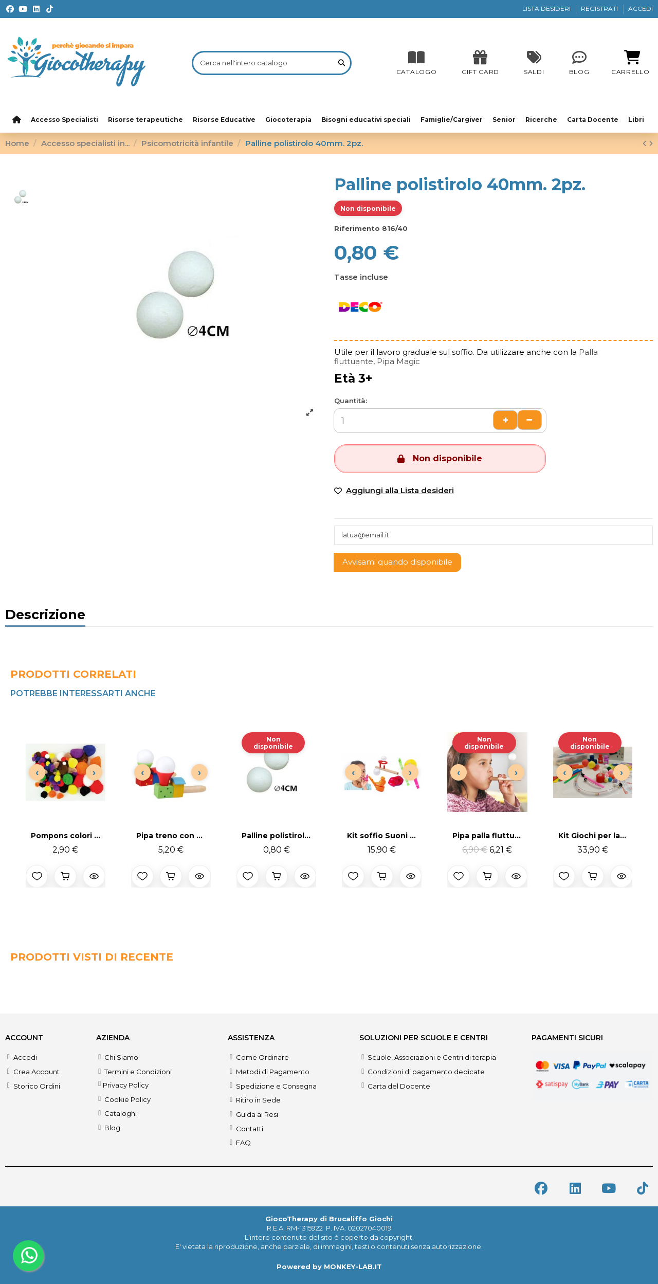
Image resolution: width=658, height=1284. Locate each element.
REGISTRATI (600, 8)
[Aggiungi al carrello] (65, 876)
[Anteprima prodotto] (94, 876)
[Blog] (579, 62)
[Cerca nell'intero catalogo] (342, 63)
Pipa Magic (398, 361)
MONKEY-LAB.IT (353, 1266)
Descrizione (45, 616)
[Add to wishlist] (394, 491)
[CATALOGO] (416, 62)
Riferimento (357, 228)
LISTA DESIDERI (547, 8)
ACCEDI (640, 8)
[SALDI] (480, 62)
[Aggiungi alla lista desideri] (37, 876)
